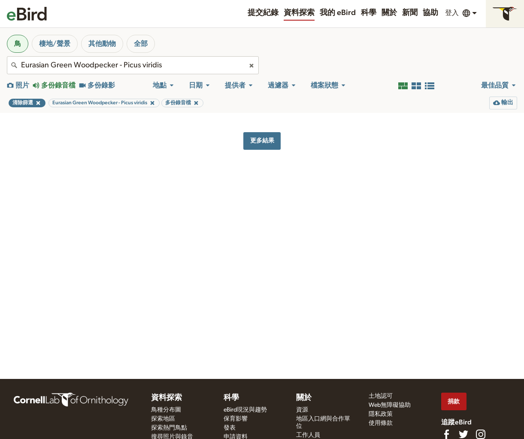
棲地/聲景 (54, 43)
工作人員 (308, 435)
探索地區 (163, 419)
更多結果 (262, 140)
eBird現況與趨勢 (245, 410)
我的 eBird (338, 13)
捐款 (454, 401)
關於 (389, 13)
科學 (368, 13)
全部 (141, 43)
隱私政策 (381, 414)
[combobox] (133, 65)
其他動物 (102, 43)
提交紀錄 (263, 13)
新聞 (410, 13)
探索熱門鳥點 (169, 428)
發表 (230, 428)
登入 (452, 12)
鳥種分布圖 (166, 410)
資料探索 (299, 13)
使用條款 (381, 423)
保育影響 (236, 419)
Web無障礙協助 (390, 405)
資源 (302, 410)
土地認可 (381, 396)
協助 (430, 13)
